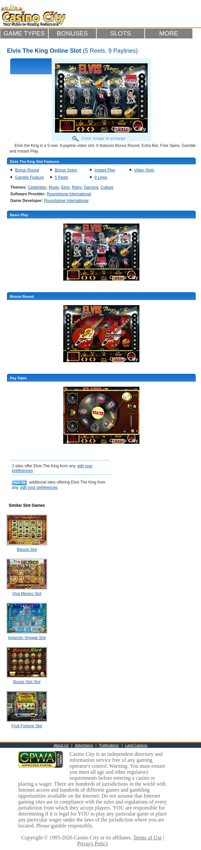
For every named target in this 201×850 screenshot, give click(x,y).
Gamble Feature (29, 177)
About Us (61, 745)
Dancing (91, 187)
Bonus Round (27, 170)
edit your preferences (39, 487)
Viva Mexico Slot (26, 593)
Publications (109, 745)
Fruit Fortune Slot (27, 726)
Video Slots (144, 170)
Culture (107, 187)
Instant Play (104, 170)
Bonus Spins (66, 170)
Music (54, 187)
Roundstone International (69, 194)
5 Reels (61, 177)
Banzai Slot (27, 549)
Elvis (65, 187)
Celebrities (37, 187)
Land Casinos (136, 745)
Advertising (84, 745)
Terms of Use (147, 837)
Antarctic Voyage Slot (27, 637)
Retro (76, 187)
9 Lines (100, 177)
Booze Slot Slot (26, 682)
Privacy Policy (92, 843)
